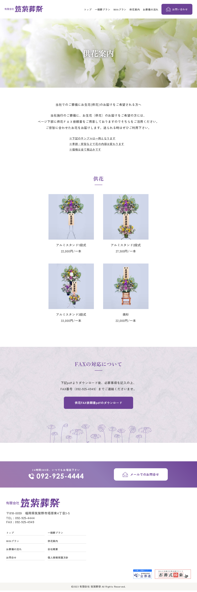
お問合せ (11, 559)
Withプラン (120, 9)
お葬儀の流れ (150, 9)
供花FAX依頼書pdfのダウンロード (98, 403)
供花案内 (134, 9)
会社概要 (53, 551)
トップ (88, 9)
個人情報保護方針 (58, 559)
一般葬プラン (102, 9)
